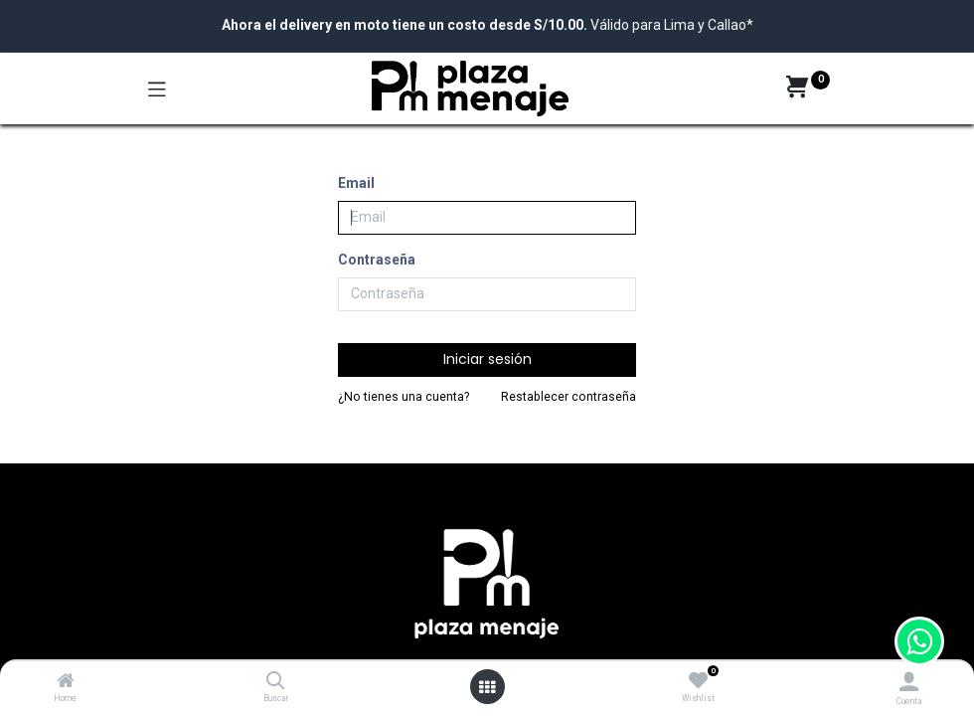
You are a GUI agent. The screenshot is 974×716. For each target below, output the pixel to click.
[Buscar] (275, 682)
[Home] (66, 682)
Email (356, 183)
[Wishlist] (698, 681)
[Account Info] (908, 681)
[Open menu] (487, 687)
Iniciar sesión (487, 359)
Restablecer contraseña (568, 397)
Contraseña (376, 260)
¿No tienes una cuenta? (403, 397)
